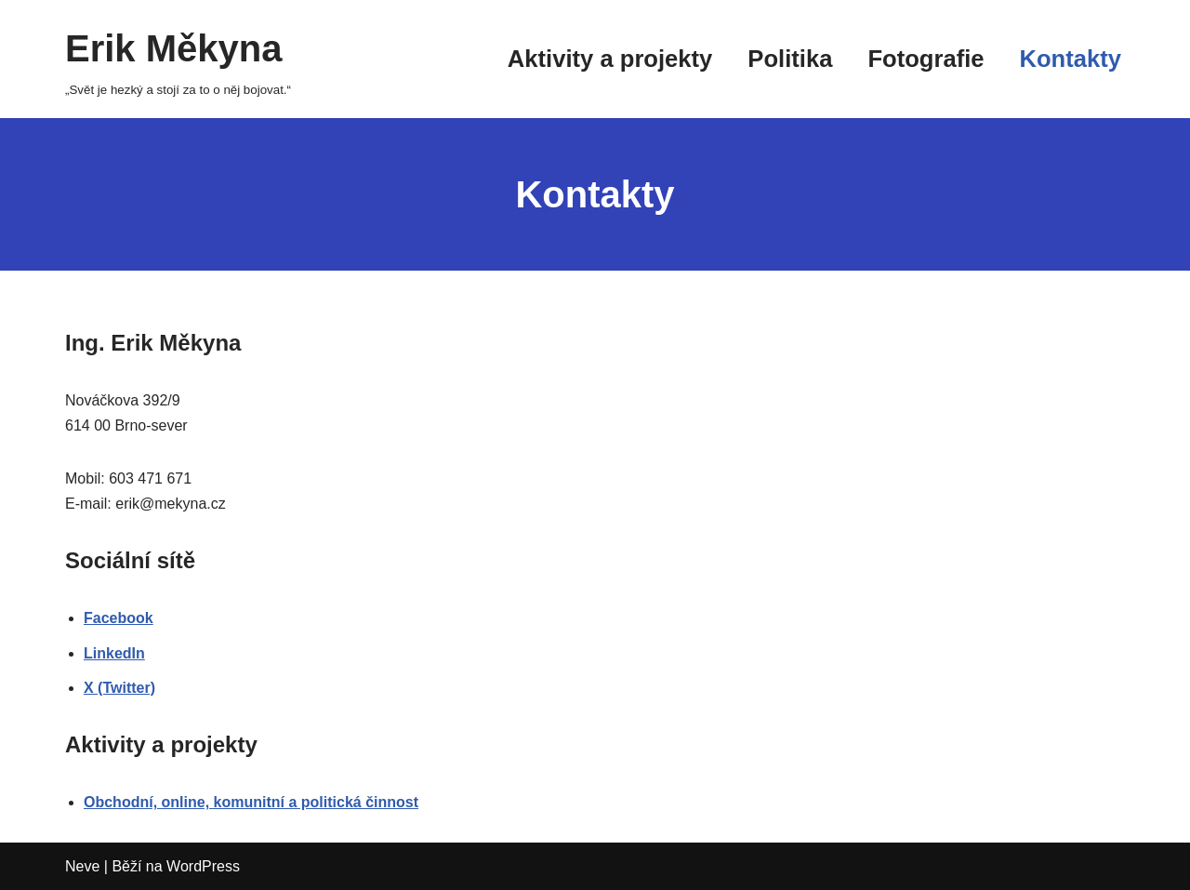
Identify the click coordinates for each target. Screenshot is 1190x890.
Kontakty (1071, 59)
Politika (789, 59)
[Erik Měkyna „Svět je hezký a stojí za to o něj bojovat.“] (178, 59)
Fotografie (925, 59)
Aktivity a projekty (610, 59)
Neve (82, 866)
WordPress (203, 866)
